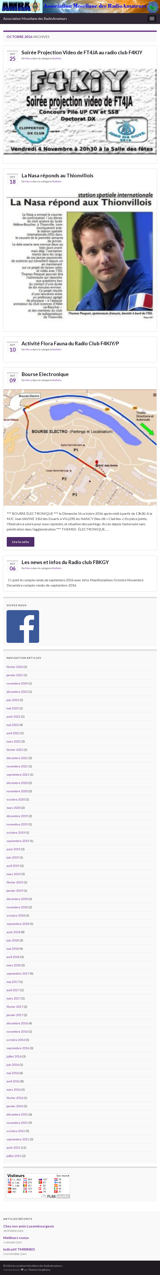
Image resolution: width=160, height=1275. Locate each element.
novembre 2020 (17, 791)
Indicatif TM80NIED (19, 1249)
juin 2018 (13, 940)
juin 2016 (13, 1064)
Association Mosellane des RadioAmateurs (35, 18)
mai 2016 (13, 1073)
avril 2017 (13, 990)
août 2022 (13, 716)
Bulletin (57, 58)
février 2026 (15, 667)
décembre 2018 (17, 899)
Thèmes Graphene (39, 1269)
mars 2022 (14, 741)
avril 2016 (13, 1081)
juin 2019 (13, 857)
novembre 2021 (17, 766)
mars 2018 (14, 965)
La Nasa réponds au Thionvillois (57, 175)
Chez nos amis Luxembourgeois (28, 1226)
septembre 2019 (18, 841)
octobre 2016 (16, 1040)
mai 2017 (13, 982)
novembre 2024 (17, 683)
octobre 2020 (16, 799)
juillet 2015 (14, 1156)
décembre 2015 (17, 1114)
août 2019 (13, 849)
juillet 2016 (14, 1056)
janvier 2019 (15, 890)
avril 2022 (13, 733)
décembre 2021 (17, 758)
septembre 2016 (18, 1048)
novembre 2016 (17, 1031)
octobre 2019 (16, 832)
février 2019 (15, 882)
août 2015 (13, 1147)
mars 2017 (14, 998)
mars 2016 (14, 1089)
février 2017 (15, 1006)
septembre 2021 (18, 774)
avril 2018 (13, 957)
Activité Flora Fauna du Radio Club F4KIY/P (70, 343)
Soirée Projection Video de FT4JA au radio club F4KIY (82, 52)
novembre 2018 (17, 907)
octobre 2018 (16, 915)
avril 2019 (13, 866)
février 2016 (15, 1098)
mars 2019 (14, 874)
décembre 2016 (17, 1023)
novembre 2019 (17, 824)
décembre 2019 (17, 816)
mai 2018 (13, 948)
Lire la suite (20, 542)
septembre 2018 (18, 924)
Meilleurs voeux (16, 1238)
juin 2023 (13, 700)
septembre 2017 (18, 973)
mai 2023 (13, 708)
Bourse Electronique (45, 374)
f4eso (28, 58)
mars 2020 (14, 807)
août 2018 (13, 932)
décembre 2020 (17, 783)
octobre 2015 (16, 1131)
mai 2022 (13, 725)
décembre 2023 (17, 691)
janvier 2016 (15, 1106)
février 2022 (15, 749)
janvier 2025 (15, 675)
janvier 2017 (15, 1015)
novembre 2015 (17, 1122)
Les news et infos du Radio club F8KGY (65, 562)
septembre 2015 (18, 1139)
